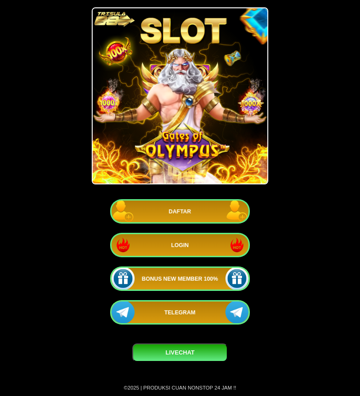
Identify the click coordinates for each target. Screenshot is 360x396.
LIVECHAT (180, 352)
